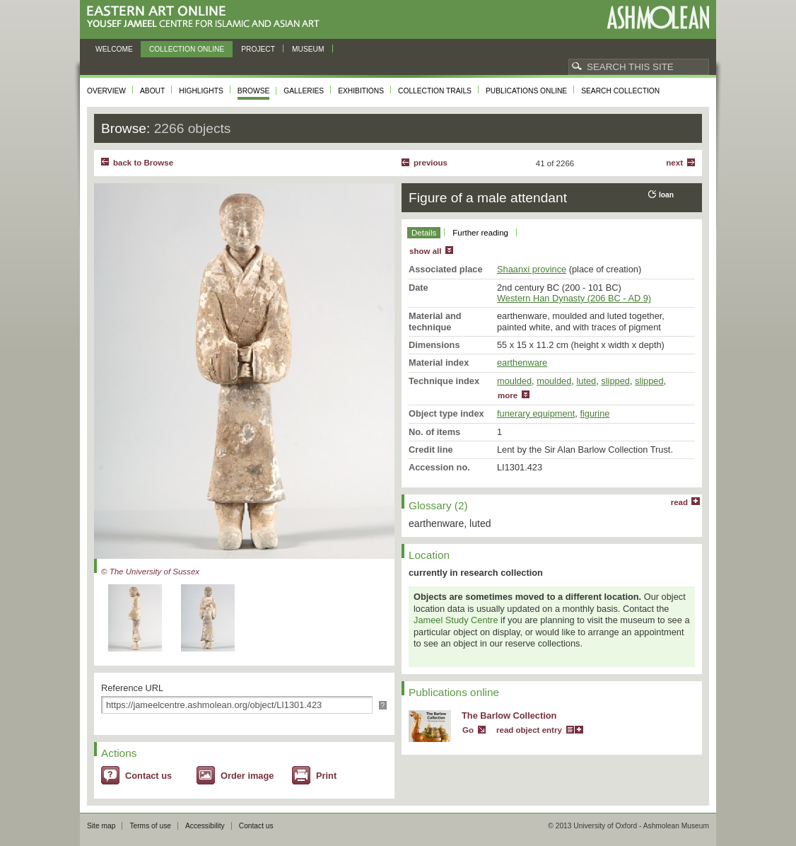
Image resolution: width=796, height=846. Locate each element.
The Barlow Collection (509, 715)
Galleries (303, 91)
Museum (308, 49)
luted (586, 381)
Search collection (620, 91)
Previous (430, 162)
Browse (254, 91)
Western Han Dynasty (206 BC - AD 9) (574, 298)
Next (674, 162)
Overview (106, 91)
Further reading (480, 232)
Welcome (114, 49)
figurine (594, 413)
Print (326, 775)
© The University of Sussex (150, 571)
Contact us (148, 775)
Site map (101, 826)
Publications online (526, 91)
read (679, 502)
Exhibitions (361, 91)
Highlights (201, 91)
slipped (615, 381)
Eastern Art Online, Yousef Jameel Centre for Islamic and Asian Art (207, 17)
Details (423, 232)
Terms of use (150, 826)
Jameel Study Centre (456, 620)
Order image (247, 775)
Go (468, 730)
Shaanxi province (531, 269)
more (507, 395)
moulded (514, 381)
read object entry (529, 730)
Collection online (186, 49)
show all (425, 251)
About (152, 91)
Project (258, 49)
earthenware (522, 362)
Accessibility (205, 826)
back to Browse (143, 162)
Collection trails (435, 91)
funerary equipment (536, 413)
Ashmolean (658, 17)
